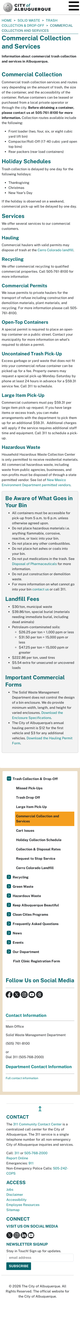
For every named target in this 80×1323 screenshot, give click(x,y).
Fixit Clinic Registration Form (36, 961)
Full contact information (22, 1078)
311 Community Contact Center (37, 1124)
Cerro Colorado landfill (55, 250)
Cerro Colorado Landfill (35, 868)
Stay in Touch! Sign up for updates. (33, 1251)
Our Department (26, 952)
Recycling (20, 877)
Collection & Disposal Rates (38, 849)
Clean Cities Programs (30, 915)
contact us (40, 589)
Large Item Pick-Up (31, 807)
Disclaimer (14, 1195)
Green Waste (23, 887)
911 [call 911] (31, 1163)
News (17, 933)
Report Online (17, 1158)
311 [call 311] (16, 1153)
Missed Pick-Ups (29, 788)
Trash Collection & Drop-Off (35, 779)
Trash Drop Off (28, 797)
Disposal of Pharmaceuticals (34, 564)
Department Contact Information (39, 1066)
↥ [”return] (40, 1109)
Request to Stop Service (35, 859)
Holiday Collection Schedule (38, 840)
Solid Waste (29, 20)
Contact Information (26, 1015)
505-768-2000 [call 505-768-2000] (35, 1153)
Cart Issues (25, 831)
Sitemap (13, 1210)
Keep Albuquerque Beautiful (36, 905)
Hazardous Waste (27, 896)
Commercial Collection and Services (37, 818)
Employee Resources (22, 1205)
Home (7, 20)
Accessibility (16, 1200)
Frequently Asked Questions (35, 924)
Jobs (9, 1190)
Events (18, 943)
